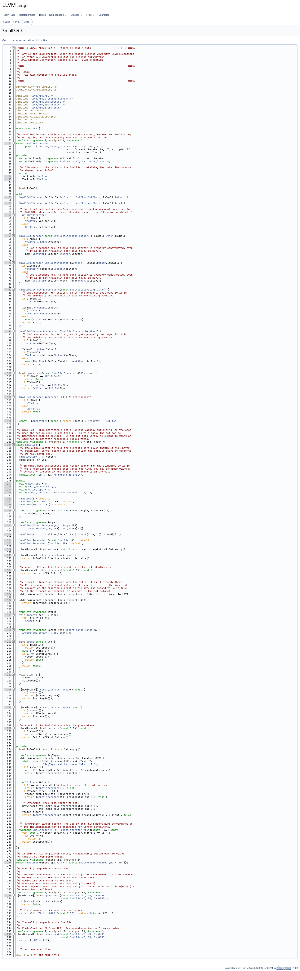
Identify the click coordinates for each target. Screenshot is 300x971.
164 (7, 534)
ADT (26, 21)
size (58, 555)
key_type (34, 483)
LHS (102, 895)
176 (7, 570)
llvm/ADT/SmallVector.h (47, 104)
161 (7, 525)
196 (7, 630)
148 (7, 486)
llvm (17, 21)
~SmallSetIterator (32, 215)
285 (7, 895)
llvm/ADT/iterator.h (45, 107)
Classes (76, 14)
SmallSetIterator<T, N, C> (72, 492)
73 (7, 262)
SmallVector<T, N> (32, 456)
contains (39, 573)
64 (7, 235)
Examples (104, 14)
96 (7, 331)
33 (7, 143)
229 (7, 728)
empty (51, 549)
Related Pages (27, 14)
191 (7, 615)
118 (7, 397)
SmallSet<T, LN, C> (83, 895)
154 (7, 504)
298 (7, 934)
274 (7, 862)
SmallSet (31, 444)
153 (7, 501)
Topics (42, 14)
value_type (35, 489)
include (6, 21)
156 (7, 510)
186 (7, 600)
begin (66, 689)
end (65, 707)
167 (7, 543)
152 (7, 498)
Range (66, 525)
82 (7, 289)
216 (7, 689)
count (59, 570)
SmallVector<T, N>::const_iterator (84, 161)
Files (90, 14)
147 (7, 483)
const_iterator (38, 492)
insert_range (74, 630)
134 (7, 444)
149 (7, 489)
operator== (34, 373)
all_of (34, 913)
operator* (39, 421)
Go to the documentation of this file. (25, 40)
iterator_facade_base (50, 146)
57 (7, 215)
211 (7, 674)
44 (7, 176)
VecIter (42, 179)
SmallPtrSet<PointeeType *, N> (100, 862)
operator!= (52, 934)
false (118, 197)
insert (26, 513)
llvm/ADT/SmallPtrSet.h (47, 101)
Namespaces (58, 14)
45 (7, 179)
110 (7, 373)
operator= (53, 289)
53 (7, 203)
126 (7, 421)
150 (7, 492)
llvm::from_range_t (46, 525)
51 (7, 197)
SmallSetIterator (37, 143)
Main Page (9, 14)
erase (30, 641)
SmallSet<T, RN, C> (83, 898)
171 (7, 555)
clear (30, 674)
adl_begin (48, 528)
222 (7, 707)
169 (7, 549)
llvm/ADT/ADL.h (41, 95)
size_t (50, 486)
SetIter (42, 176)
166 (7, 540)
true (118, 203)
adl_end (68, 528)
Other (84, 235)
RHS (81, 373)
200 (7, 641)
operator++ (53, 397)
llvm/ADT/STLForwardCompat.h (51, 98)
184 (7, 594)
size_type (35, 486)
